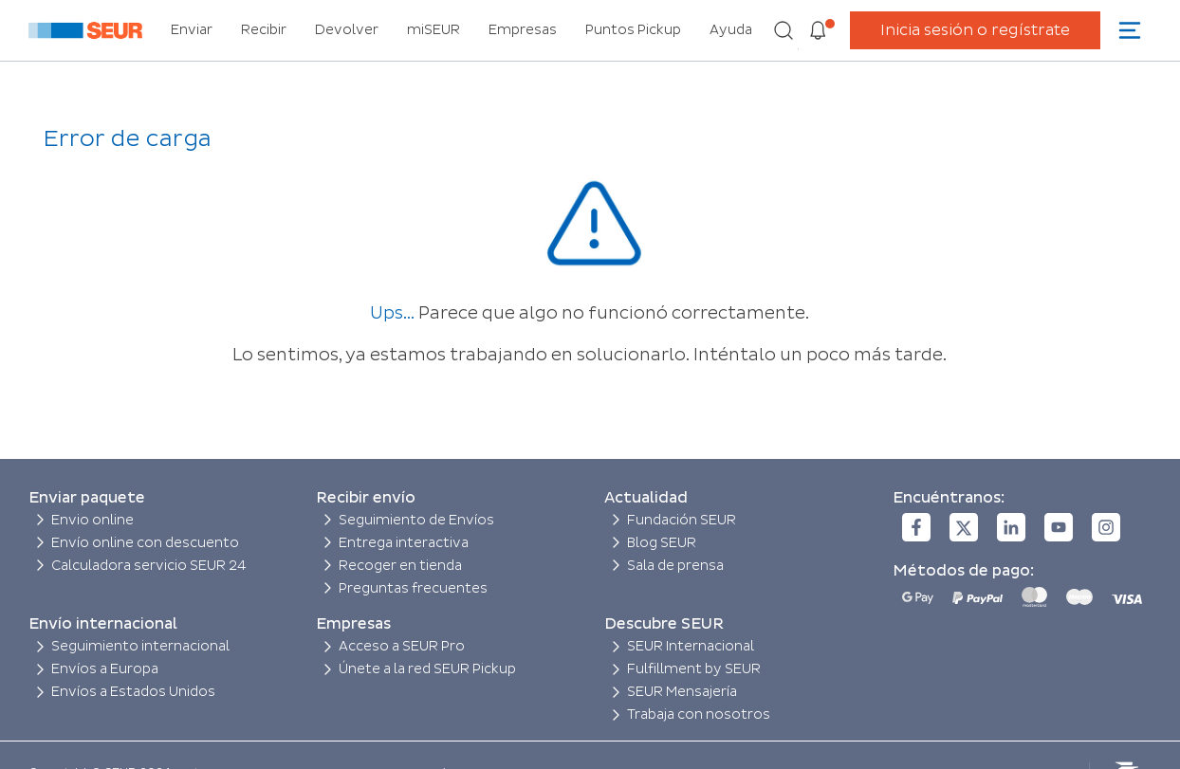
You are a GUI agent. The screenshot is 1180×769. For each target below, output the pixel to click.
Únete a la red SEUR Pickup (427, 669)
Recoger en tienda (400, 566)
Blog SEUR (661, 543)
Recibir (263, 30)
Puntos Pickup (633, 30)
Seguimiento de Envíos (416, 520)
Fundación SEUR (681, 520)
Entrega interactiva (404, 543)
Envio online (92, 520)
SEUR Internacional (690, 646)
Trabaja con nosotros (698, 714)
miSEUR (433, 30)
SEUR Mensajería (682, 692)
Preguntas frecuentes (413, 588)
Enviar (191, 30)
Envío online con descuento (145, 543)
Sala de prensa (675, 566)
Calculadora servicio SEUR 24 (149, 566)
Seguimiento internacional (140, 646)
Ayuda (731, 30)
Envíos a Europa (104, 669)
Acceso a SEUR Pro (402, 646)
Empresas (523, 30)
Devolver (346, 30)
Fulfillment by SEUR (694, 669)
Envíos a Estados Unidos (133, 692)
